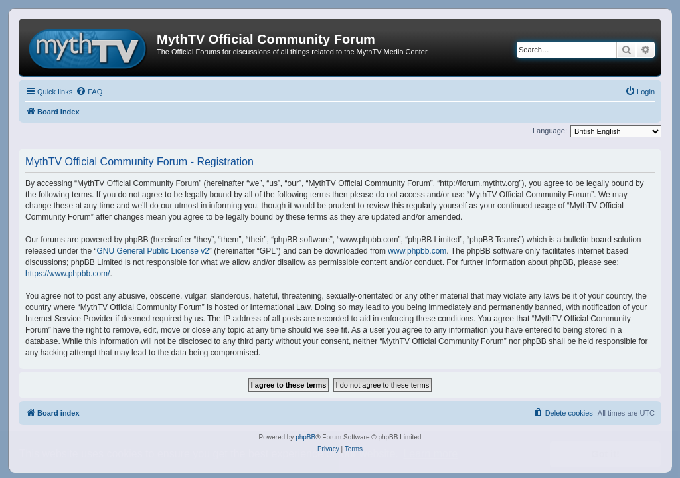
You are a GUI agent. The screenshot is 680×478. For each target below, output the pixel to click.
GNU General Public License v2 (152, 251)
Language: (550, 131)
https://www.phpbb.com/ (67, 273)
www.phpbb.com (417, 251)
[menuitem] (89, 92)
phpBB (305, 437)
